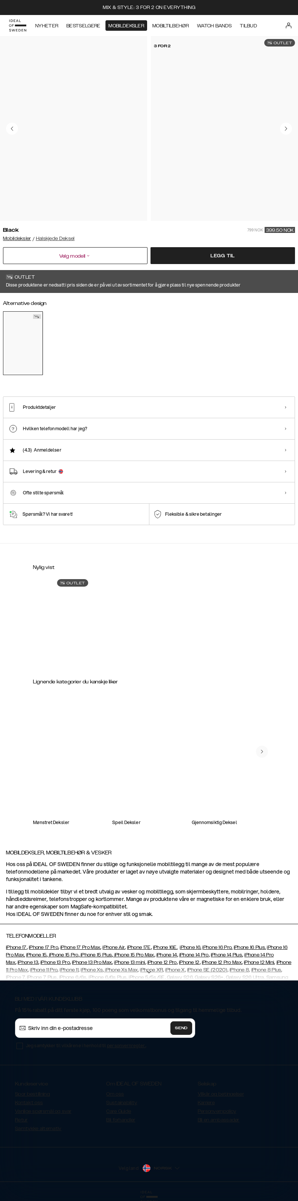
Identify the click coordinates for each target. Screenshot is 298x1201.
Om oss (115, 1094)
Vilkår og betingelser (221, 1094)
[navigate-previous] (262, 752)
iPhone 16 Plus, (250, 947)
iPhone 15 (36, 955)
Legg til (223, 255)
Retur (21, 1120)
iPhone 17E (139, 947)
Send (181, 1028)
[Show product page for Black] (23, 343)
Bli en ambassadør (218, 1120)
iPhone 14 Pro (194, 955)
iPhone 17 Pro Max (80, 947)
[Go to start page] (17, 26)
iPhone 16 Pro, (217, 947)
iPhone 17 (16, 947)
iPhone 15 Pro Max (133, 955)
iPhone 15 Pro (63, 955)
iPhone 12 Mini (259, 962)
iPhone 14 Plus (226, 955)
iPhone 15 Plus (96, 955)
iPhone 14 (167, 955)
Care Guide (118, 1111)
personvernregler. (126, 1045)
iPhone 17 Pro (43, 947)
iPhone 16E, (165, 947)
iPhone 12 (189, 962)
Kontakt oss (29, 1102)
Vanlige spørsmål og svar (43, 1111)
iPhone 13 (28, 962)
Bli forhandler (120, 1120)
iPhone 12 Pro (162, 962)
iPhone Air (113, 947)
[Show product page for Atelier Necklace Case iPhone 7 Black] (62, 623)
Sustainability (121, 1102)
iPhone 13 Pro (55, 962)
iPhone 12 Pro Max (222, 962)
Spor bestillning (32, 1094)
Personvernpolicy (217, 1111)
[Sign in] (288, 25)
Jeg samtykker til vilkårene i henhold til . (86, 1045)
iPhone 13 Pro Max (92, 962)
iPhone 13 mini (129, 962)
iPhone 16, (190, 947)
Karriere (206, 1102)
